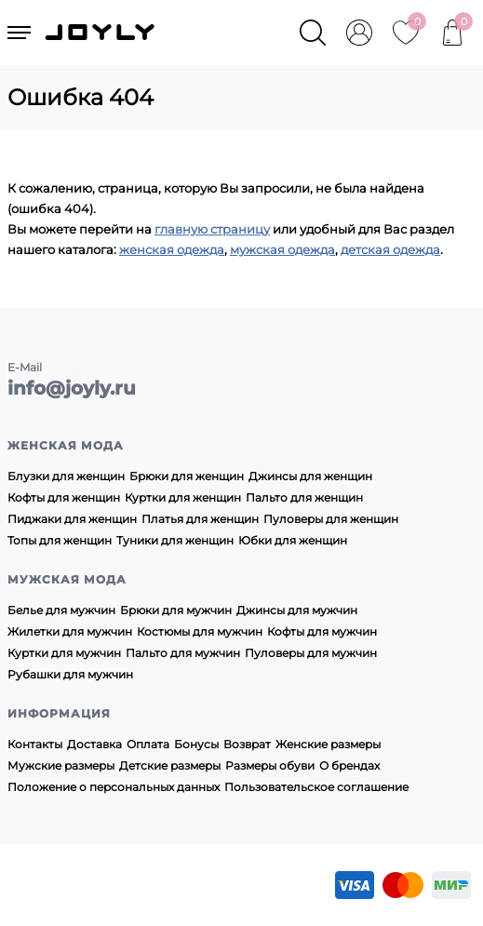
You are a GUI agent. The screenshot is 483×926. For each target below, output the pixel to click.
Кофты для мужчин (322, 631)
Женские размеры (328, 744)
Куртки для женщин (183, 497)
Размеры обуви (270, 765)
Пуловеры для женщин (330, 519)
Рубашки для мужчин (70, 674)
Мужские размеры (60, 765)
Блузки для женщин (66, 476)
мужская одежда (282, 249)
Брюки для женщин (186, 476)
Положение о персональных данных (113, 787)
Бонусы (196, 744)
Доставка (94, 744)
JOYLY (101, 33)
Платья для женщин (200, 519)
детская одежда (390, 249)
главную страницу (212, 228)
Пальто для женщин (304, 497)
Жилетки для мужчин (69, 631)
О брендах (349, 765)
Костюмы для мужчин (199, 631)
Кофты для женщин (63, 497)
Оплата (148, 744)
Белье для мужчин (61, 610)
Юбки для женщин (292, 540)
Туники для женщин (175, 540)
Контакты (34, 744)
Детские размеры (170, 765)
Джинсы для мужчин (296, 610)
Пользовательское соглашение (316, 787)
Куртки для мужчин (64, 653)
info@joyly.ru (71, 388)
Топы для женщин (59, 540)
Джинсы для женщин (310, 476)
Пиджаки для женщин (72, 519)
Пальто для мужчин (183, 653)
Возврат (247, 744)
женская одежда (171, 249)
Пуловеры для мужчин (311, 653)
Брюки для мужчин (176, 610)
